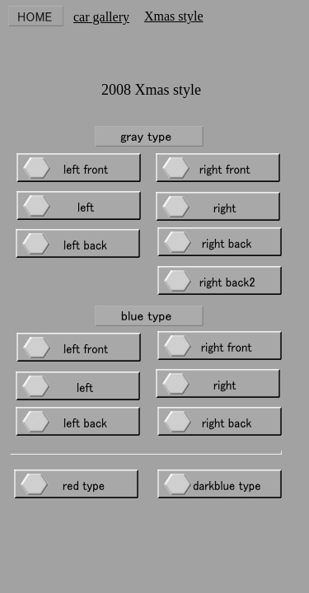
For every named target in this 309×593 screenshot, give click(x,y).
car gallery (101, 17)
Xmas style (174, 16)
